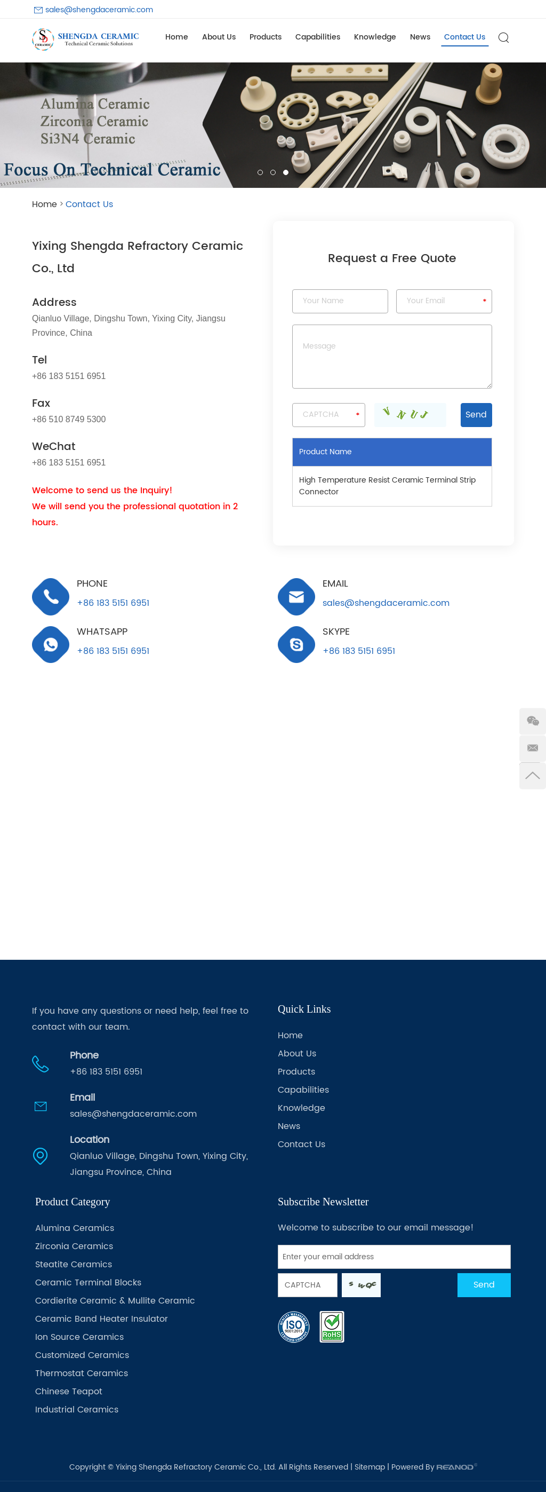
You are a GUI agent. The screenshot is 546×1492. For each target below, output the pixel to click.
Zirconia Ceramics (74, 1246)
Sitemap (370, 1467)
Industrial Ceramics (76, 1410)
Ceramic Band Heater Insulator (101, 1319)
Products (266, 37)
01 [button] (260, 172)
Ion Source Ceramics (79, 1337)
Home (176, 37)
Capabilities (317, 37)
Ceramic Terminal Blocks (88, 1283)
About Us (219, 37)
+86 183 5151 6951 (113, 650)
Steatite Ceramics (73, 1265)
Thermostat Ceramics (81, 1373)
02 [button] (273, 172)
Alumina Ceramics (74, 1228)
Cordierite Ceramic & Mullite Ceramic (115, 1301)
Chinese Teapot (68, 1392)
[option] (273, 125)
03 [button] (285, 172)
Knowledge (375, 37)
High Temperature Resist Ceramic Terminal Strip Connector (387, 486)
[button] (16, 124)
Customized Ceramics (82, 1355)
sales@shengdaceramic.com (99, 10)
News (420, 37)
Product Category (72, 1201)
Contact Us (464, 37)
